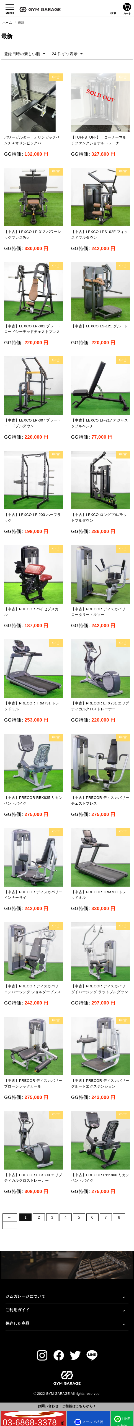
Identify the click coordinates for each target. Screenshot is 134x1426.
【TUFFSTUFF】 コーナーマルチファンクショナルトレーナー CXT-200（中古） (99, 143)
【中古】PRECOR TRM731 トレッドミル (31, 706)
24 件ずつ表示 (67, 54)
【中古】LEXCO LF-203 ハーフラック (32, 518)
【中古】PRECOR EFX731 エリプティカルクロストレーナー (100, 706)
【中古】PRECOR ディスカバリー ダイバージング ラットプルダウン (100, 989)
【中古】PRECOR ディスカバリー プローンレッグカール (33, 1083)
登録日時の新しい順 (24, 54)
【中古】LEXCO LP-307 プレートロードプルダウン (32, 423)
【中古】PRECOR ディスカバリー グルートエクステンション (100, 1083)
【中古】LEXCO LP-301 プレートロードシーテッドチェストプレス (32, 329)
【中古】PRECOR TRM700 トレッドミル (98, 895)
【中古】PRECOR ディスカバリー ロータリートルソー (100, 612)
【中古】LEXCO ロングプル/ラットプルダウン (99, 518)
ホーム (7, 22)
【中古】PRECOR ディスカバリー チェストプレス (100, 800)
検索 (113, 8)
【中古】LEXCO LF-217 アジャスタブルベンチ (99, 423)
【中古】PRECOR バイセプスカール (33, 612)
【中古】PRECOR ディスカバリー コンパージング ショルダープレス (33, 989)
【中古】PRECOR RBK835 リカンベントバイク (33, 800)
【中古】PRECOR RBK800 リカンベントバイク (100, 1178)
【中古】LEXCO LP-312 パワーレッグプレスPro (32, 235)
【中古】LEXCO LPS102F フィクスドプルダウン (99, 235)
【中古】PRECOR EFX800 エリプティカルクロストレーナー (33, 1178)
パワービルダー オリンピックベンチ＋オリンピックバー (32, 140)
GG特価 (12, 154)
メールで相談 (88, 1422)
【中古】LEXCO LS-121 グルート (99, 326)
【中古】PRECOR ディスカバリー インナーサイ (33, 895)
